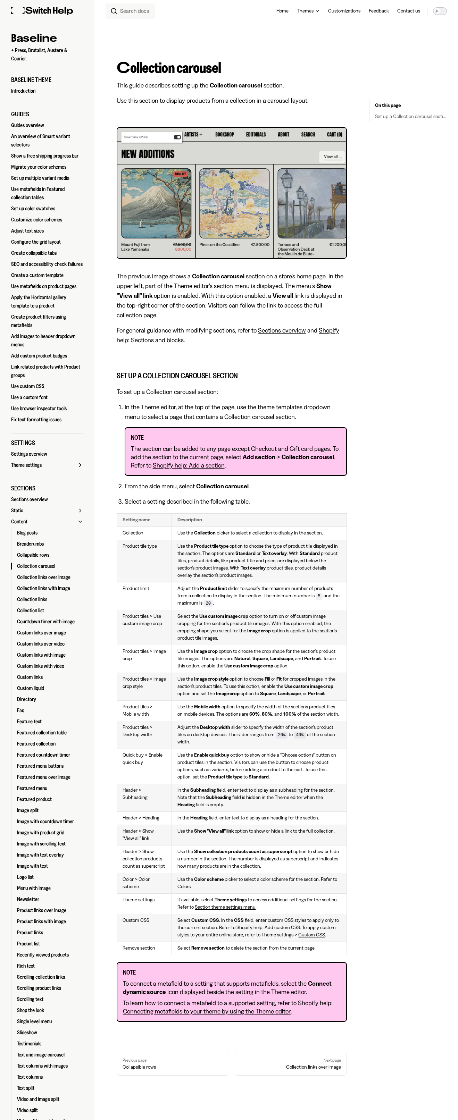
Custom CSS (311, 935)
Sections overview (282, 330)
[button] (47, 79)
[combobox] (130, 11)
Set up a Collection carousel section (411, 116)
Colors (184, 886)
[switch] (440, 11)
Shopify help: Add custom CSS (268, 927)
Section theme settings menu (225, 907)
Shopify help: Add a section (189, 465)
